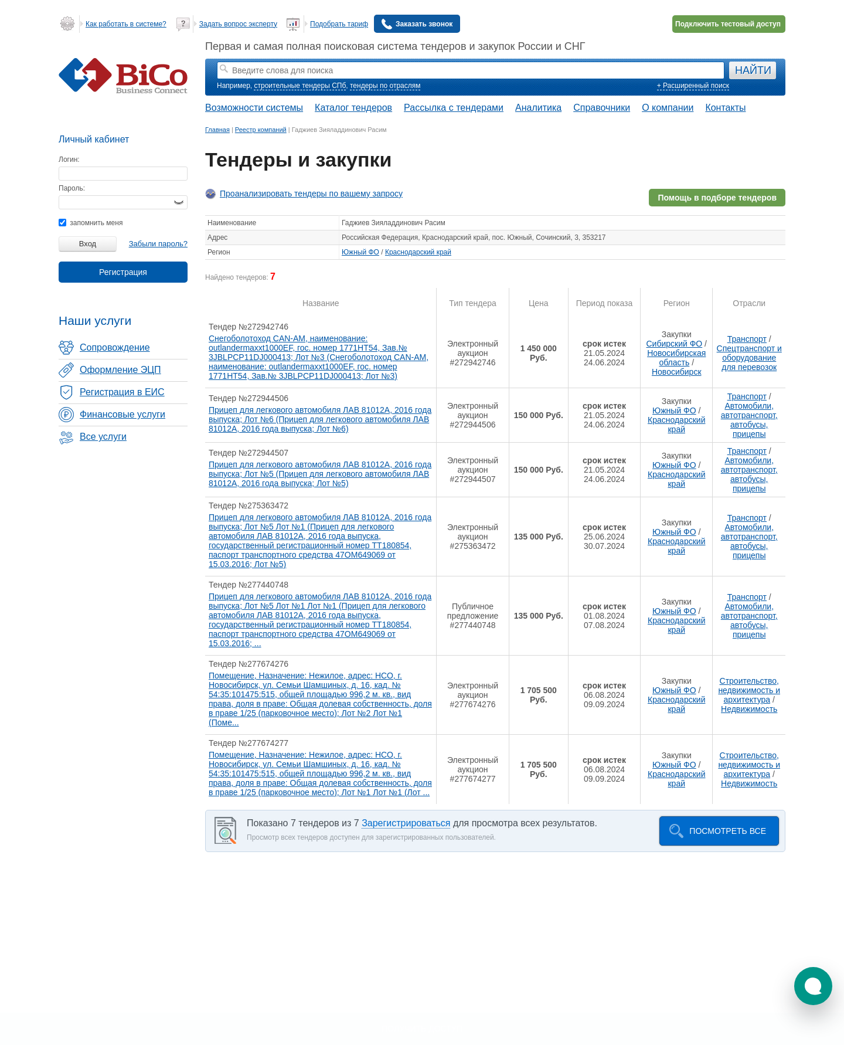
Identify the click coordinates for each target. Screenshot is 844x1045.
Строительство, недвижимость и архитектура (749, 690)
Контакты (725, 108)
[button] (813, 986)
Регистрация (123, 272)
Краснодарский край (418, 252)
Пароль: (72, 188)
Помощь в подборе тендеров (717, 197)
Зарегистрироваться (406, 823)
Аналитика (538, 108)
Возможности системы (254, 108)
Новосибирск (677, 371)
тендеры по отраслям (385, 86)
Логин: (69, 159)
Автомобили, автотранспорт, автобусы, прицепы (749, 420)
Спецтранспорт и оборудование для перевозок (749, 358)
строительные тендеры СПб (300, 86)
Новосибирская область (676, 357)
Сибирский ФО (674, 343)
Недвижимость (749, 709)
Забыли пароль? (158, 243)
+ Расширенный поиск (693, 86)
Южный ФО (360, 252)
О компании (667, 108)
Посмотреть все (727, 831)
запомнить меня (90, 223)
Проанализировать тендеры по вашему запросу (311, 193)
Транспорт (747, 339)
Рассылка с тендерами (453, 108)
